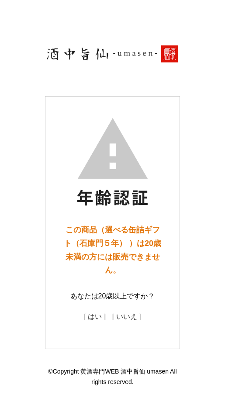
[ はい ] (95, 316)
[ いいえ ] (126, 316)
